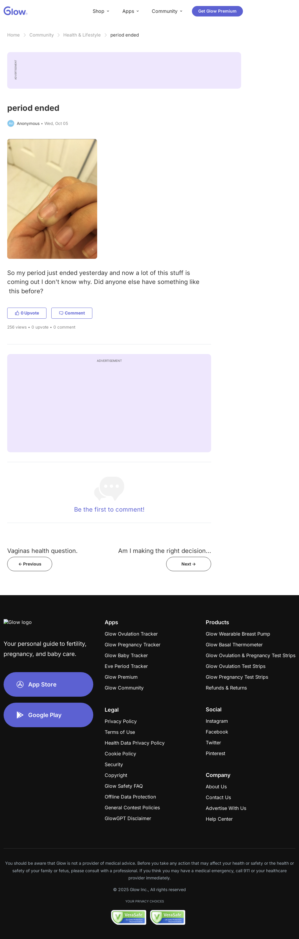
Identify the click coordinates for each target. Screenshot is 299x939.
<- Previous (29, 563)
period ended (124, 35)
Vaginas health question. (42, 550)
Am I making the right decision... (164, 550)
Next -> (188, 563)
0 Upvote (27, 312)
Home (13, 35)
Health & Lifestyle (82, 35)
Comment (72, 312)
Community (41, 35)
